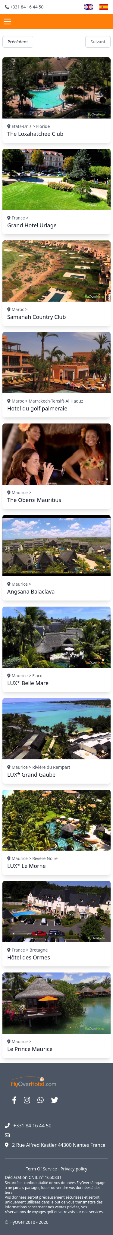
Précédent (18, 42)
